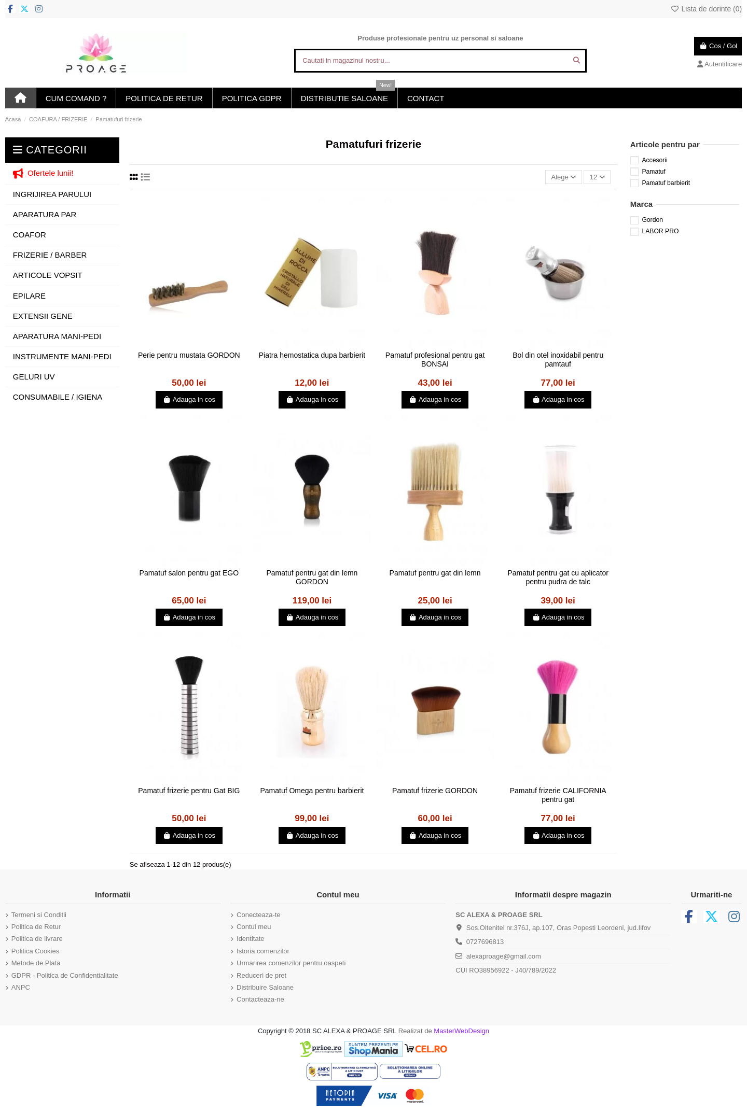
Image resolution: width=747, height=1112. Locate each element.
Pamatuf (653, 171)
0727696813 (485, 942)
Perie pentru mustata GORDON (189, 355)
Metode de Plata (36, 963)
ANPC (20, 987)
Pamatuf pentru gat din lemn (435, 573)
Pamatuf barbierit (666, 183)
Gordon (652, 219)
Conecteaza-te (259, 915)
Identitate (251, 938)
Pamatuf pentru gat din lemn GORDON (311, 577)
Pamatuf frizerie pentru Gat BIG (189, 790)
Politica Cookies (35, 951)
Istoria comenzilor (263, 951)
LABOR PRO (660, 231)
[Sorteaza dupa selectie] (563, 177)
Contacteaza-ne (260, 999)
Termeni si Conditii (38, 915)
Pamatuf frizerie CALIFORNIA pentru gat (558, 795)
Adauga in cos (189, 399)
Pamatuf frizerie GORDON (435, 790)
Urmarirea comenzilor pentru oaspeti (291, 963)
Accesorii (654, 160)
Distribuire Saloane (265, 987)
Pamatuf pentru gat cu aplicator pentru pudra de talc (557, 577)
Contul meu (254, 927)
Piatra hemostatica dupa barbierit (312, 355)
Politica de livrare (37, 938)
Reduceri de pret (261, 975)
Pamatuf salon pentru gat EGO (189, 573)
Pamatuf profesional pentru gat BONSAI (435, 359)
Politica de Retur (36, 927)
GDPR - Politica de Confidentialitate (64, 975)
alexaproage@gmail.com (503, 956)
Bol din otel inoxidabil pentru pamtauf (558, 359)
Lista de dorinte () (706, 9)
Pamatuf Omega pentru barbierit (312, 790)
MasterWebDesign (461, 1031)
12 (597, 177)
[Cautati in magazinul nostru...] (576, 61)
